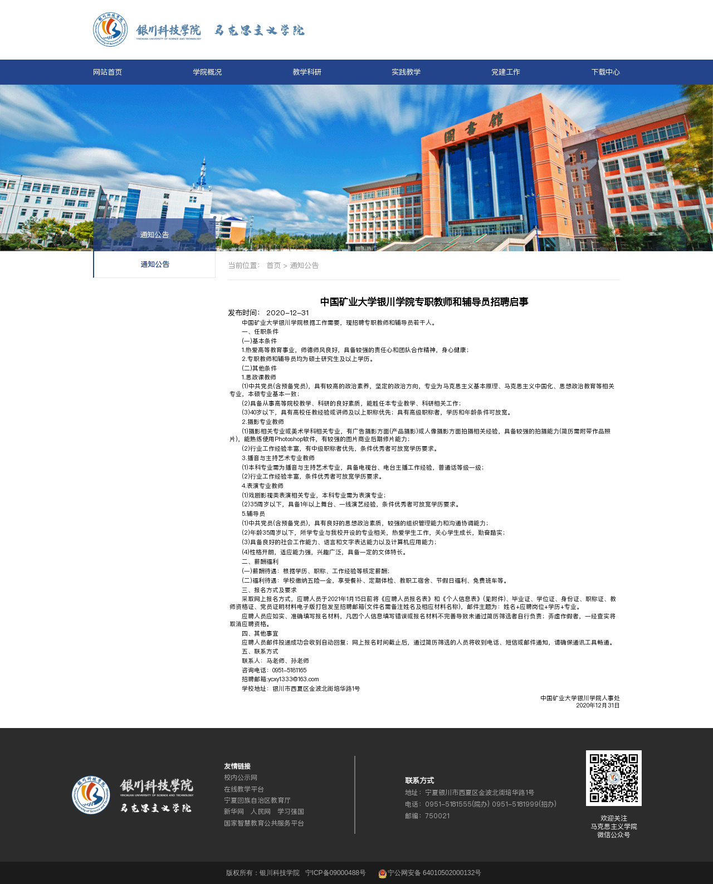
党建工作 (505, 71)
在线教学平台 (244, 789)
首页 (273, 265)
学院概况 (207, 71)
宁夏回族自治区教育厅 (257, 800)
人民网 (261, 811)
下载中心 (605, 71)
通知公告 (154, 234)
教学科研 (306, 71)
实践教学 (406, 71)
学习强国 (290, 811)
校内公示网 (240, 778)
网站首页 (107, 71)
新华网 (234, 811)
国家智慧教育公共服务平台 (264, 823)
